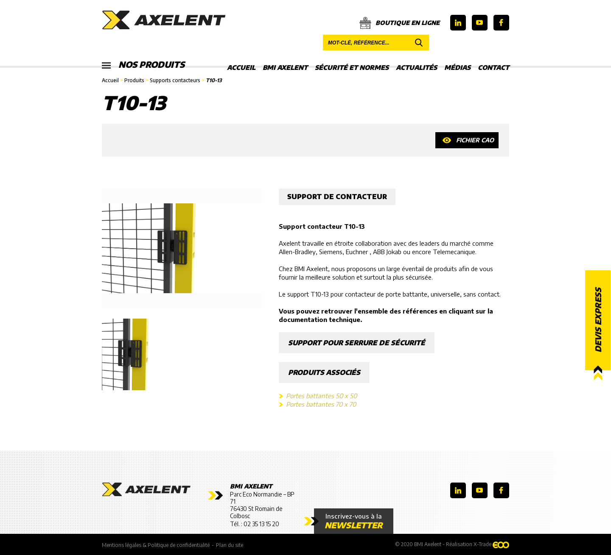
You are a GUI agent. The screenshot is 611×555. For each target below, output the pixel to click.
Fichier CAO (475, 140)
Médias (457, 67)
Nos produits (143, 65)
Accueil (241, 67)
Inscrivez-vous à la (354, 521)
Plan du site (229, 545)
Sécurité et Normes (352, 67)
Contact (493, 67)
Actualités (416, 67)
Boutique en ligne (399, 23)
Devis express (598, 320)
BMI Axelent (285, 67)
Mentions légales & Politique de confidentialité (156, 545)
